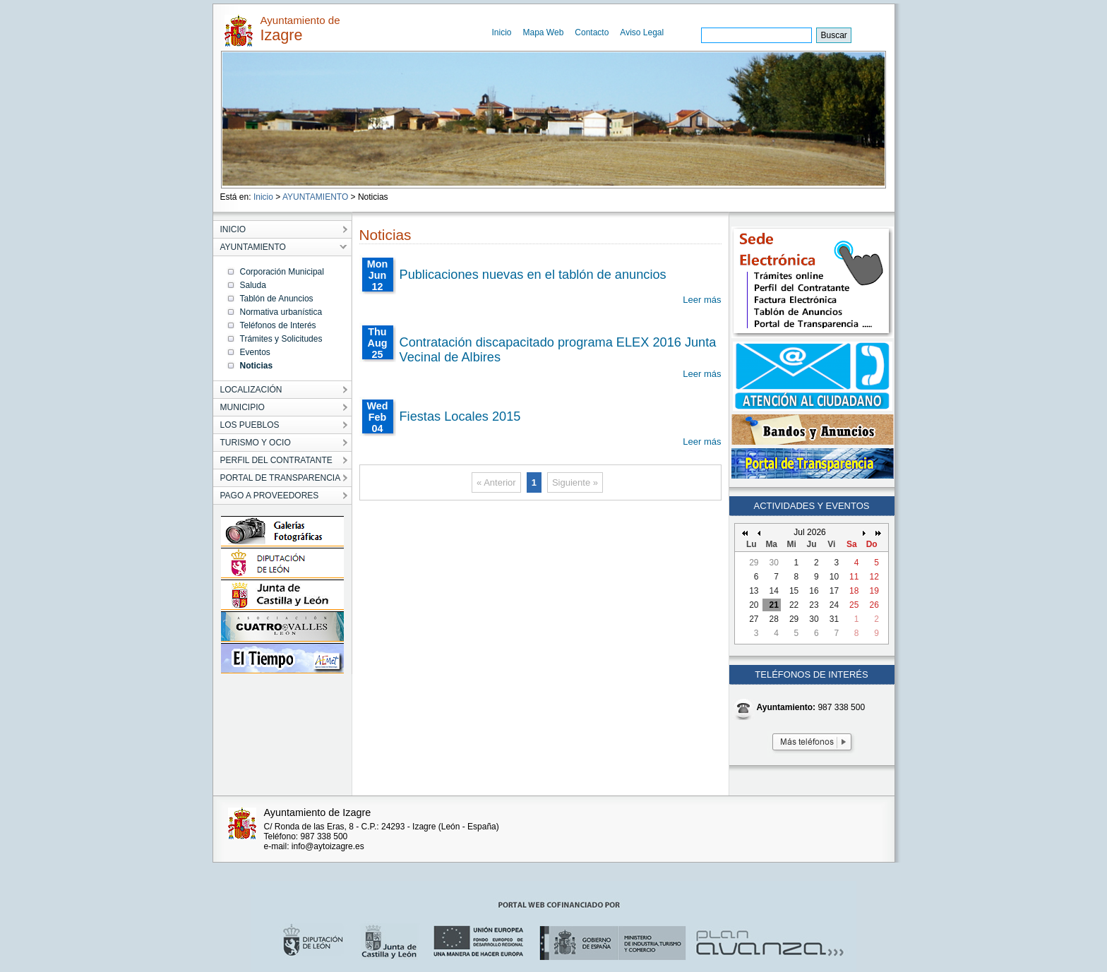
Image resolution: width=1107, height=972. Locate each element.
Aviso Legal (642, 32)
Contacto (592, 32)
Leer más (702, 299)
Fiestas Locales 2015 (460, 416)
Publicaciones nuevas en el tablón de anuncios (533, 275)
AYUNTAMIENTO (315, 197)
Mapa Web (543, 32)
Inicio (502, 32)
